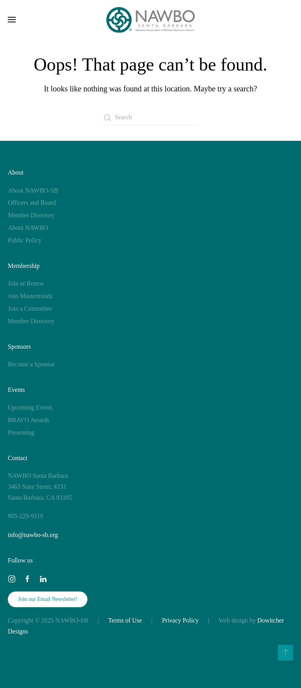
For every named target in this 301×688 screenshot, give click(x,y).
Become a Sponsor (31, 364)
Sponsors (19, 346)
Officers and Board (32, 202)
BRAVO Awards (28, 420)
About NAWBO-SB (33, 190)
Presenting (21, 432)
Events (16, 389)
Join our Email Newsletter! (47, 599)
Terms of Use (125, 620)
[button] (12, 19)
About (16, 172)
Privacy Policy (180, 620)
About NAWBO (28, 227)
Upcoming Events (30, 407)
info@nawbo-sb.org (33, 534)
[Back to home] (150, 19)
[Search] (150, 117)
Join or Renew (26, 283)
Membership (24, 265)
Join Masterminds (30, 296)
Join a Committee (30, 308)
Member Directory (31, 215)
